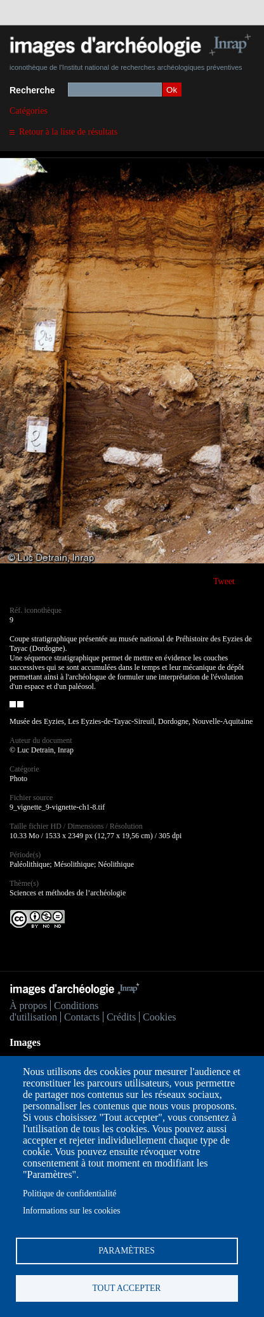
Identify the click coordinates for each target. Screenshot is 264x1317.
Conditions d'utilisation (54, 1011)
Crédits (121, 1017)
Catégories (29, 111)
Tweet (224, 581)
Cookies (159, 1017)
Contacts (82, 1017)
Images (25, 1042)
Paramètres (126, 1250)
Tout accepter (127, 1288)
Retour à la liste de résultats (68, 132)
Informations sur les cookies (72, 1210)
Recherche (32, 90)
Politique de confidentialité (69, 1193)
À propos (28, 1005)
